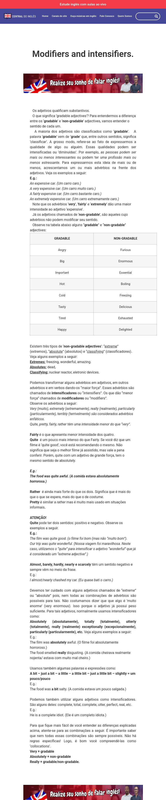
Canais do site (59, 16)
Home (45, 16)
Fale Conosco (107, 16)
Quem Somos (125, 16)
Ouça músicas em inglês (83, 16)
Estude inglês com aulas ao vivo (83, 4)
